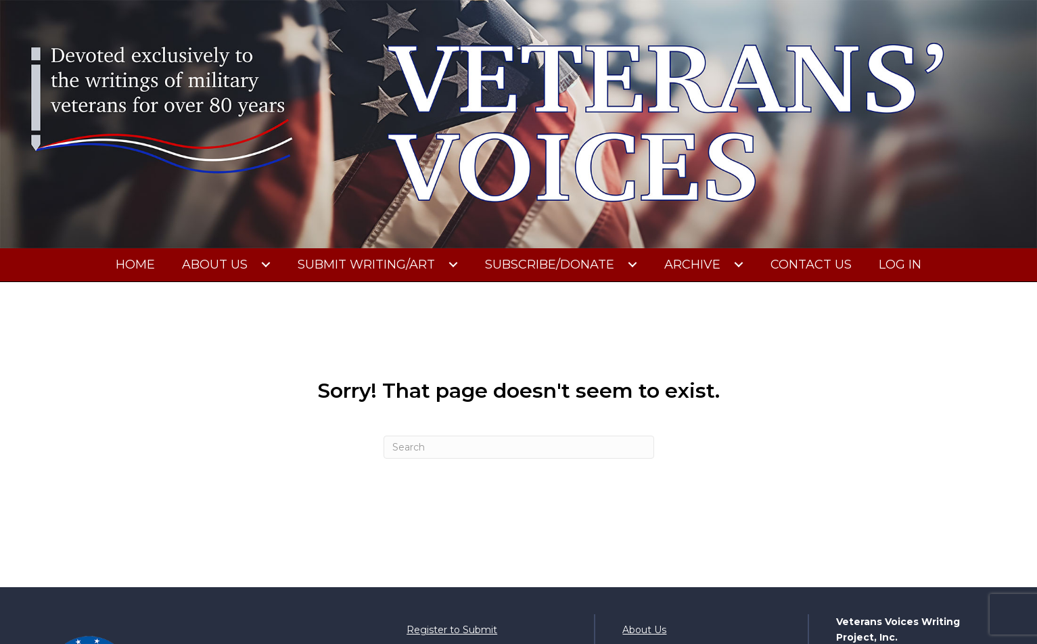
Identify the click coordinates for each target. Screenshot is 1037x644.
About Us (644, 630)
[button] (265, 264)
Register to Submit (452, 630)
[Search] (519, 447)
